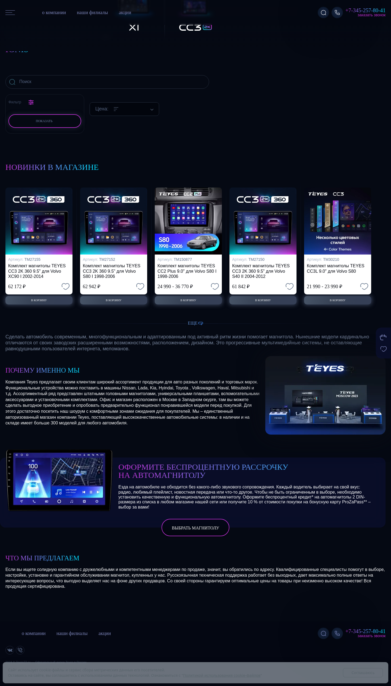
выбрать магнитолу (195, 528)
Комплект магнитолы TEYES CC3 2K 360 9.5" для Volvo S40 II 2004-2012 (261, 267)
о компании (54, 12)
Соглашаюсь (362, 672)
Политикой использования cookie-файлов (221, 675)
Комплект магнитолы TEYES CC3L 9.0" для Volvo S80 (335, 264)
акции (125, 12)
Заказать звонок (372, 15)
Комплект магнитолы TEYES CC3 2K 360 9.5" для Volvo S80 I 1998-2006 (111, 267)
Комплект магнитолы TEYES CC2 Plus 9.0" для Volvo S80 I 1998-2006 (186, 267)
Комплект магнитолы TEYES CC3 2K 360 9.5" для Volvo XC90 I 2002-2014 (37, 267)
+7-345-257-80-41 (365, 10)
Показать (44, 121)
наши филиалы (92, 12)
